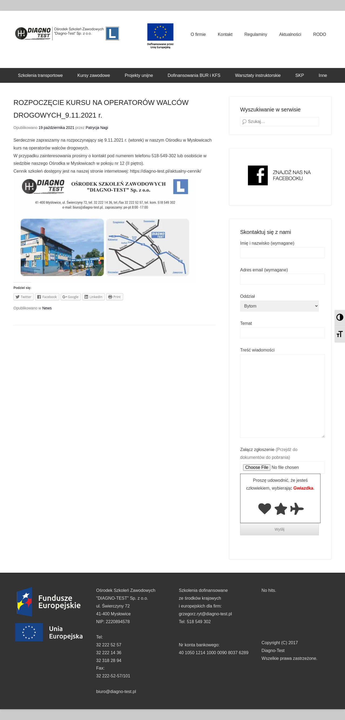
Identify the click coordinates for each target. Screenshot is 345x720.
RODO (319, 34)
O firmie (198, 34)
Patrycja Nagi (97, 127)
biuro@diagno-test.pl (116, 691)
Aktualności (290, 34)
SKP (299, 75)
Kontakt (225, 34)
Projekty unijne (139, 75)
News (47, 308)
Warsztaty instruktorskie (258, 75)
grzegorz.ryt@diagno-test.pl (205, 614)
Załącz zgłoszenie (282, 458)
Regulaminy (255, 34)
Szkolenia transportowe (40, 75)
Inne (323, 75)
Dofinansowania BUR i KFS (194, 75)
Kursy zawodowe (93, 75)
